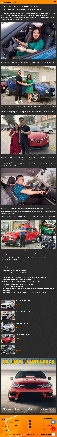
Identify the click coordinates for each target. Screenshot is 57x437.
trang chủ (3, 6)
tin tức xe (9, 6)
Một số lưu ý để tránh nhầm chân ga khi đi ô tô (13, 275)
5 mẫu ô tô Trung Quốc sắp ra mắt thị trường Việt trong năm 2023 (17, 284)
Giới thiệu (17, 423)
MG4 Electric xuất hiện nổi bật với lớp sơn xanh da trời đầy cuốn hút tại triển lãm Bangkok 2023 (24, 277)
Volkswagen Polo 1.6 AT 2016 (23, 334)
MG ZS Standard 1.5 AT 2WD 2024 (24, 300)
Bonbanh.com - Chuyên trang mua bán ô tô (42, 434)
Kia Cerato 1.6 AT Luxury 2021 (23, 311)
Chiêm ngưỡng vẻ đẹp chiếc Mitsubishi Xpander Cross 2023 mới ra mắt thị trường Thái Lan (24, 292)
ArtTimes (7, 262)
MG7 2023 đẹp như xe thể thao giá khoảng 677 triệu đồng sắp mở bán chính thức (21, 281)
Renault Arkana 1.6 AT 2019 (22, 323)
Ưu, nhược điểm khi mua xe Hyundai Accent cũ (13, 286)
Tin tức (16, 425)
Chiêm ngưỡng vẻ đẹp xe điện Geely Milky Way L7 (14, 270)
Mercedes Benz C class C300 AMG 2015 (25, 346)
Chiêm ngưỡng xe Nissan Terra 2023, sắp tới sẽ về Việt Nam (16, 279)
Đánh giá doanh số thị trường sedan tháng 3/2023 (14, 272)
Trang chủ (17, 420)
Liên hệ (16, 427)
